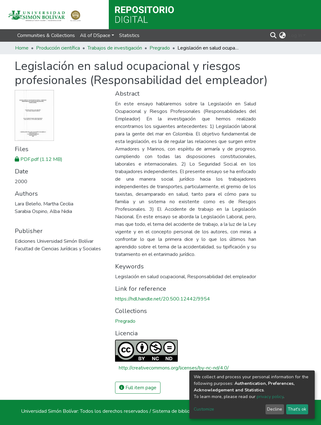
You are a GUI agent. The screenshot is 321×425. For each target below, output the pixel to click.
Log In (295, 35)
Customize (204, 409)
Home (22, 48)
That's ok (297, 409)
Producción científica (58, 48)
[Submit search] (273, 35)
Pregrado (160, 48)
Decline (274, 409)
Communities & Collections (46, 35)
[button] (283, 35)
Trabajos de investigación (114, 48)
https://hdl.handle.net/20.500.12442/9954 (162, 298)
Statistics (129, 35)
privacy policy (270, 397)
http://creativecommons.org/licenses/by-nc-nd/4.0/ (174, 367)
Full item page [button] (137, 387)
